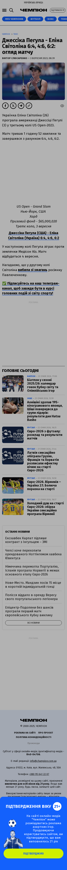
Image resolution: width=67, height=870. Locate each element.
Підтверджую (33, 853)
